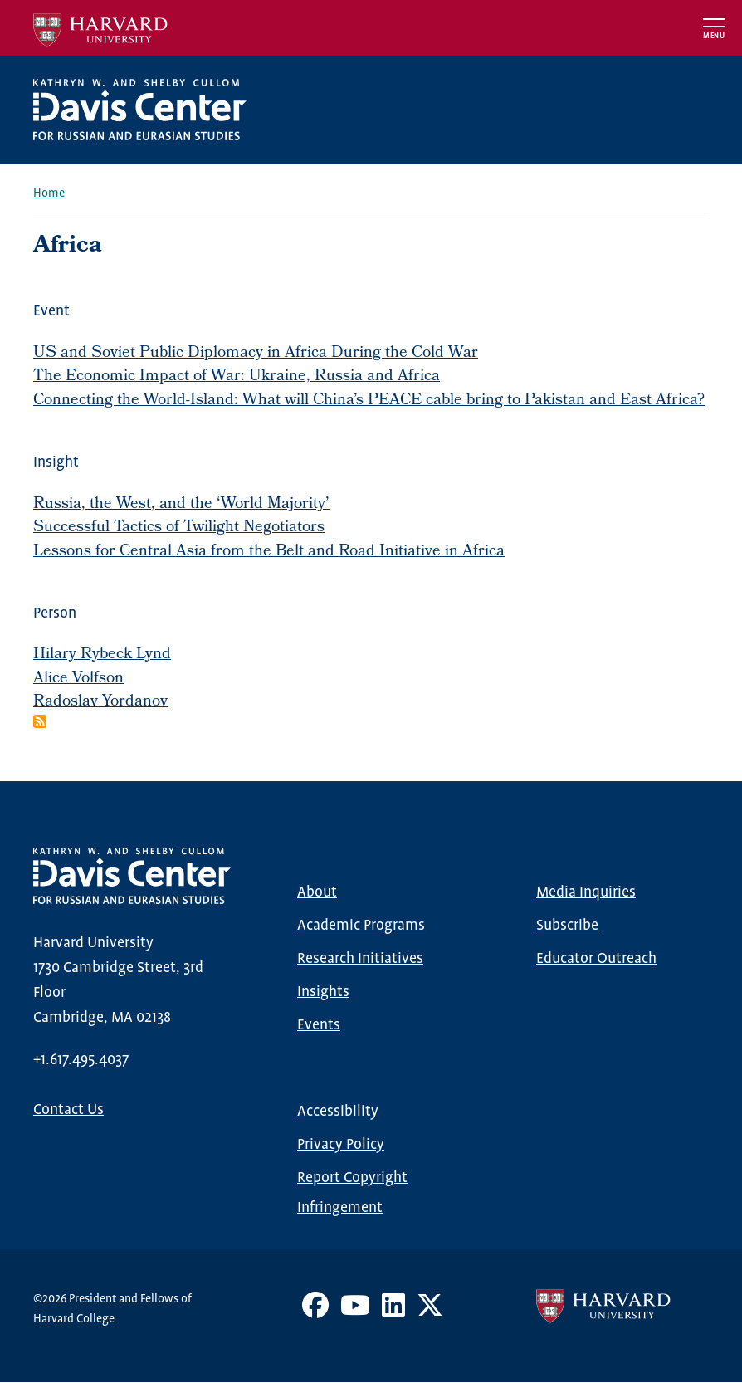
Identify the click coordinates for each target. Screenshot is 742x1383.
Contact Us (68, 1110)
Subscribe (567, 925)
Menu (714, 36)
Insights (323, 992)
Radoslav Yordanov (100, 702)
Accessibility (337, 1111)
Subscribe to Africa (39, 721)
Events (318, 1025)
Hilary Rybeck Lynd (102, 655)
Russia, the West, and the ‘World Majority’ (181, 504)
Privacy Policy (340, 1144)
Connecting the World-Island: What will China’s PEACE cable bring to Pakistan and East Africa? (369, 401)
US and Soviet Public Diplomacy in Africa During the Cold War (255, 353)
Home (49, 193)
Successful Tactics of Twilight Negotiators (179, 528)
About (317, 892)
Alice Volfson (78, 679)
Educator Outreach (596, 959)
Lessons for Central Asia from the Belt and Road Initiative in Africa (269, 552)
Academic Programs (361, 925)
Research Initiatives (360, 959)
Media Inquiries (586, 892)
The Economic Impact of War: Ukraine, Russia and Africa (236, 377)
